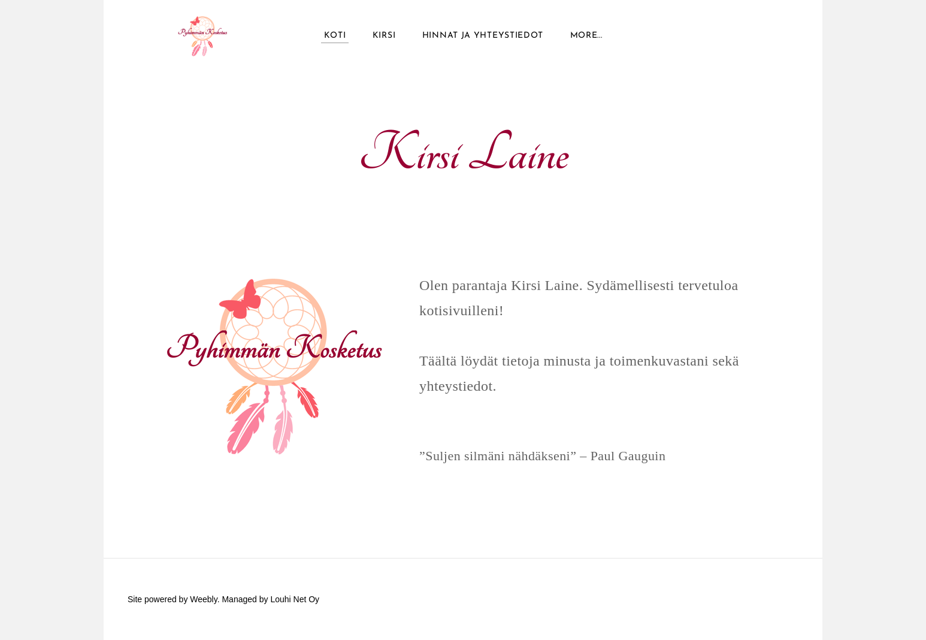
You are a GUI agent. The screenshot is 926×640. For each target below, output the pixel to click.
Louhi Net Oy (294, 599)
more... (586, 35)
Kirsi (384, 35)
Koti (335, 35)
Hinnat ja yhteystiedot (482, 35)
